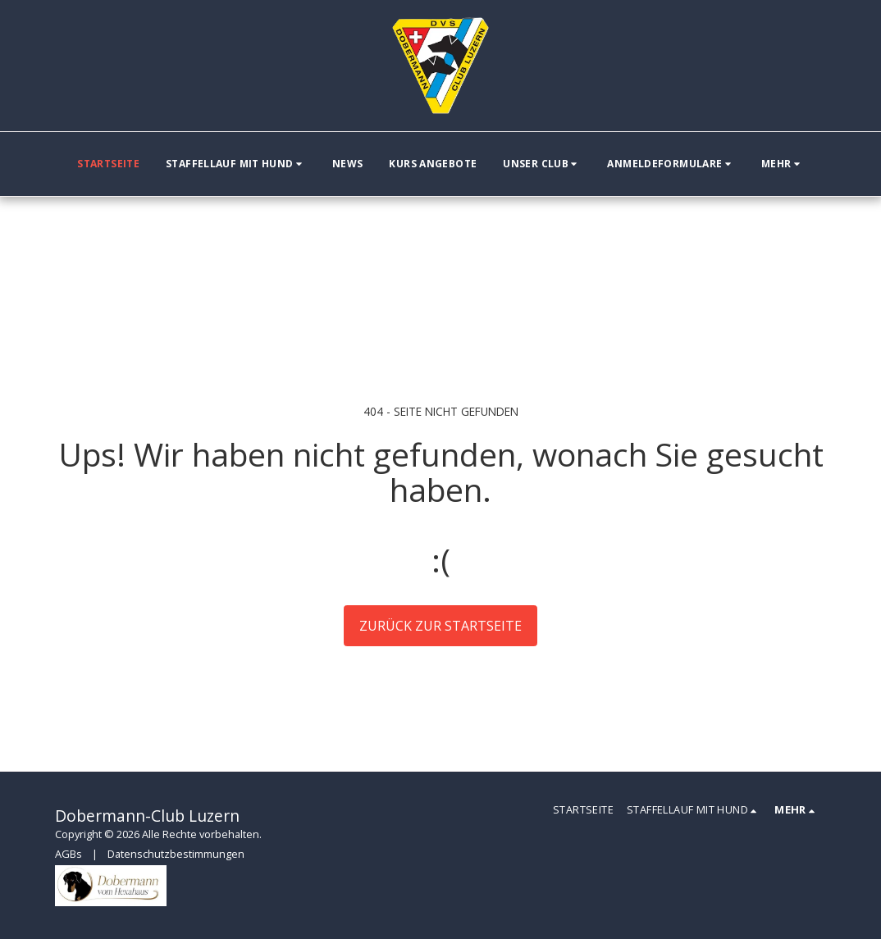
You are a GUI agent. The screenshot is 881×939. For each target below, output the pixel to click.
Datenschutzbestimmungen (175, 853)
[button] (235, 164)
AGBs (68, 853)
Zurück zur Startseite (440, 626)
